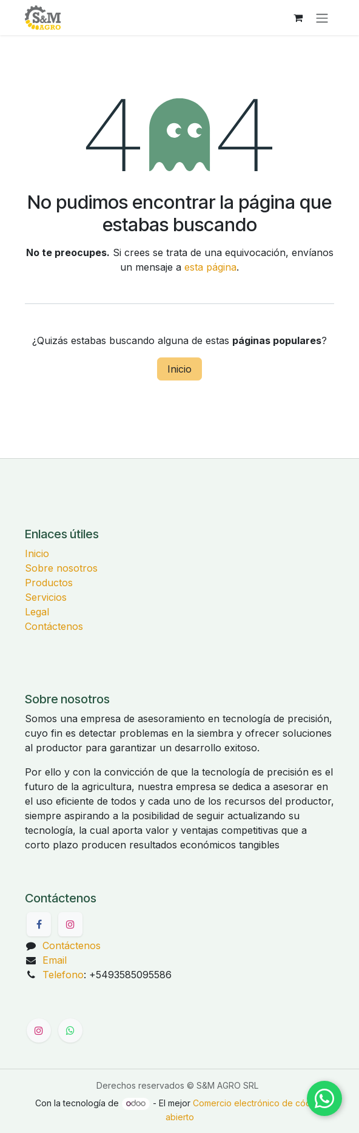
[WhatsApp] (70, 1030)
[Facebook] (39, 924)
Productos (49, 583)
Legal (37, 612)
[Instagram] (70, 924)
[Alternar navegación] (322, 17)
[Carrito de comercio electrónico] (298, 17)
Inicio (179, 369)
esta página (210, 267)
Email (54, 960)
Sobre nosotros (61, 568)
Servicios (46, 597)
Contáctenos (54, 626)
